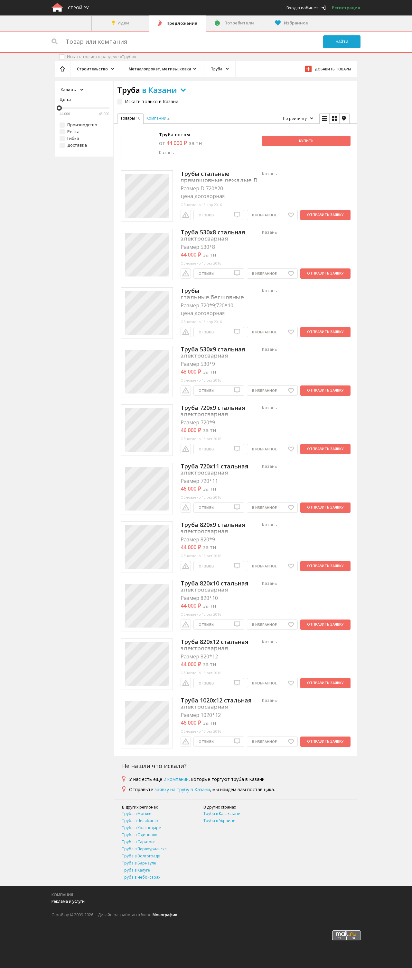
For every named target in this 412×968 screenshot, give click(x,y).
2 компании (176, 779)
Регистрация (346, 8)
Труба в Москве (136, 813)
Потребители (239, 23)
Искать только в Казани (151, 101)
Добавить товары (333, 69)
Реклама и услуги (68, 901)
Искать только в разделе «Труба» (101, 56)
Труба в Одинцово (139, 834)
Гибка (73, 138)
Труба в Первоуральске (144, 849)
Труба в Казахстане (221, 813)
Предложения (181, 23)
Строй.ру (78, 8)
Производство (82, 125)
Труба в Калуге (136, 870)
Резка (73, 131)
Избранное (296, 23)
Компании (156, 118)
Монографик (165, 915)
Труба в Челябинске (141, 820)
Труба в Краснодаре (141, 827)
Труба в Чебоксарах (141, 877)
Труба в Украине (219, 820)
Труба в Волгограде (141, 856)
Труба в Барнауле (139, 863)
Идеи (123, 23)
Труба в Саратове (138, 842)
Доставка (77, 145)
